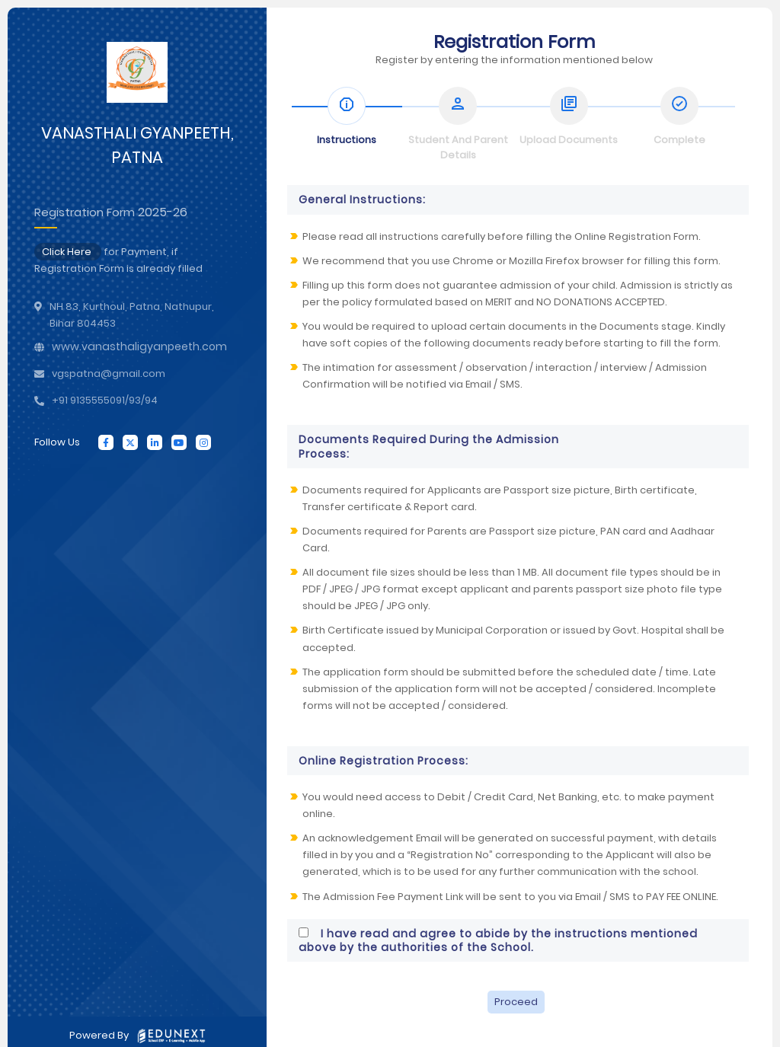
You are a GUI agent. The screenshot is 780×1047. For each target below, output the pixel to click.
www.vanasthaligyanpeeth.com (139, 346)
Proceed (516, 1001)
